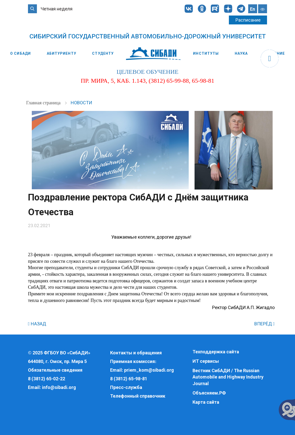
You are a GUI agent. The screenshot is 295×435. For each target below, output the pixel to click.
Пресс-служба (126, 387)
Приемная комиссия (132, 361)
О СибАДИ (20, 53)
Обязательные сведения (55, 370)
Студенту (103, 53)
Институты (206, 53)
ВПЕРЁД (264, 323)
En (252, 9)
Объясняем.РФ (209, 393)
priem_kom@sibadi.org (149, 370)
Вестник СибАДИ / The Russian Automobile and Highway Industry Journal (228, 377)
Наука (241, 53)
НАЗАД (37, 323)
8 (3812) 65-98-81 (128, 378)
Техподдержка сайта (216, 351)
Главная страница (44, 102)
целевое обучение (147, 71)
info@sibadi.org (59, 387)
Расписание (248, 20)
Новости (81, 102)
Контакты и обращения (136, 352)
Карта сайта (206, 402)
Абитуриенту (61, 53)
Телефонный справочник (137, 396)
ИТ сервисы (206, 361)
